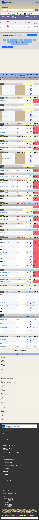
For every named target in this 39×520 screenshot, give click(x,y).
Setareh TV (4, 252)
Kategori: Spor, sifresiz (8, 498)
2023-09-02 (35, 107)
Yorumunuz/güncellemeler (20, 350)
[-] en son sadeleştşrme (26, 42)
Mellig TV (4, 302)
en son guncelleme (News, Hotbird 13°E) (11, 452)
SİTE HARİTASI (5, 7)
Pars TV (3, 343)
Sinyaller (29, 6)
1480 (35, 285)
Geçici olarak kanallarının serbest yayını (19, 44)
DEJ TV (3, 261)
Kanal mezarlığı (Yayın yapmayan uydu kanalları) (12, 483)
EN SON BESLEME (8, 505)
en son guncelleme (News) (9, 445)
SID (27, 79)
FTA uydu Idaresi (7, 506)
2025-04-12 (35, 138)
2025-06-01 (35, 90)
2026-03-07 (35, 298)
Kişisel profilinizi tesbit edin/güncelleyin (10, 434)
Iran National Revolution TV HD (8, 176)
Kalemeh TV (4, 212)
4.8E (38, 13)
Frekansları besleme (8, 504)
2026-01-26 (35, 308)
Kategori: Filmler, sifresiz (9, 500)
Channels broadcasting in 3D (9, 493)
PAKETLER (23, 6)
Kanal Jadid (4, 232)
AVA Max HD (4, 128)
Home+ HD (4, 132)
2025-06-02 (35, 158)
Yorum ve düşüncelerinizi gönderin (9, 442)
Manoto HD (4, 100)
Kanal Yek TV (5, 339)
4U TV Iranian (5, 192)
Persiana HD (4, 143)
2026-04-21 (35, 100)
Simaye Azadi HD (5, 170)
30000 (35, 84)
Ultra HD (21, 40)
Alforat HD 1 (4, 107)
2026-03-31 (35, 319)
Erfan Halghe (5, 149)
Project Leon (4, 182)
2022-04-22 (35, 339)
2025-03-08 (35, 294)
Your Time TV (5, 258)
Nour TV (4, 249)
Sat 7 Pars (4, 198)
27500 (35, 291)
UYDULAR (10, 6)
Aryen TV (4, 254)
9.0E (1, 13)
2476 (35, 105)
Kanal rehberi (5, 477)
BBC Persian (4, 226)
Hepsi (5, 40)
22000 (35, 336)
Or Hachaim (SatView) (6, 281)
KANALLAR (17, 6)
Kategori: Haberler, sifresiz (9, 499)
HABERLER (4, 6)
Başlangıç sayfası (11, 426)
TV (8, 40)
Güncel (34, 79)
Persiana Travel (5, 242)
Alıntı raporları (5, 474)
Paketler (4, 480)
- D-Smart (15, 480)
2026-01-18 (35, 288)
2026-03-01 (35, 311)
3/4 (37, 84)
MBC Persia (4, 275)
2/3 (37, 97)
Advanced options (32, 35)
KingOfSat (34, 518)
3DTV (16, 40)
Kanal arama (6, 468)
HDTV (12, 40)
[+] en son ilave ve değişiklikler (14, 42)
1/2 (36, 279)
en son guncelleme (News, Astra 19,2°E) (11, 455)
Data (34, 40)
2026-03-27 (35, 302)
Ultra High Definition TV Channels (11, 490)
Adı (3, 79)
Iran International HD (6, 206)
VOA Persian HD (5, 272)
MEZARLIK (35, 6)
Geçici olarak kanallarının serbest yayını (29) (13, 465)
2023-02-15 (35, 343)
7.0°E (29, 14)
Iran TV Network (5, 332)
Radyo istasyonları (28, 40)
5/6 (37, 147)
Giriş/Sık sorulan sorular (7, 430)
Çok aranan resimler (7, 487)
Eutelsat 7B (6, 84)
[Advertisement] (19, 62)
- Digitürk (11, 480)
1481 (35, 279)
